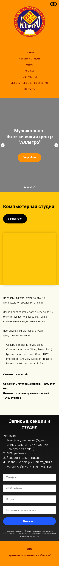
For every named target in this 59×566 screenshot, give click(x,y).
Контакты (29, 89)
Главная (29, 52)
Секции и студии (29, 58)
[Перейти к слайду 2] (28, 187)
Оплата (29, 71)
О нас (29, 549)
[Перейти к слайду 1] (25, 187)
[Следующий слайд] (56, 145)
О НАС (29, 65)
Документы (29, 77)
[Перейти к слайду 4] (34, 187)
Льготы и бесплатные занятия (29, 83)
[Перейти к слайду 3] (31, 187)
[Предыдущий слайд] (3, 145)
